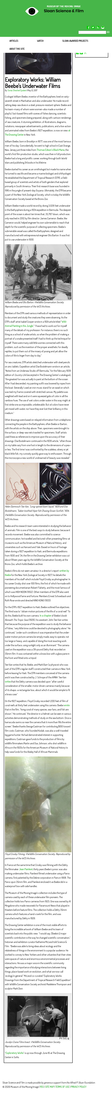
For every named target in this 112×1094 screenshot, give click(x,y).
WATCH (40, 40)
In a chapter (45, 615)
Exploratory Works (14, 1052)
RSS (42, 1086)
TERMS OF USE (62, 1086)
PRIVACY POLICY (78, 1086)
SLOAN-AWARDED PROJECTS (75, 40)
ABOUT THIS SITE (16, 48)
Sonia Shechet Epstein (17, 90)
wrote (66, 705)
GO (107, 32)
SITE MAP (49, 1086)
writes (8, 681)
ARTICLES (13, 40)
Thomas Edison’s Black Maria (50, 149)
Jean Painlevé (25, 869)
